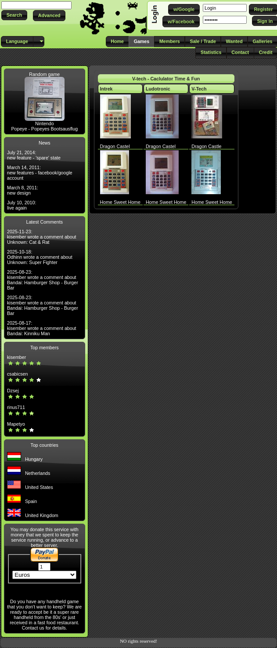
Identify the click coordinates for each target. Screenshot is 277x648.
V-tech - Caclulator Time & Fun (166, 78)
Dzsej (13, 390)
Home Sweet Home (120, 202)
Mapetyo (16, 424)
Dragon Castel (115, 146)
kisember (16, 357)
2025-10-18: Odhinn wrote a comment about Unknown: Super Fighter (39, 257)
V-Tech (198, 88)
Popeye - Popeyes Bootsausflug (44, 128)
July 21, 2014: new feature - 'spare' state (34, 155)
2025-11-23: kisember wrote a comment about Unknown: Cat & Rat (41, 237)
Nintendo (44, 123)
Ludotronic (158, 88)
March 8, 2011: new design (22, 190)
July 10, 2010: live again (21, 205)
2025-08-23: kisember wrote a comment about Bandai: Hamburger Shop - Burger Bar (42, 279)
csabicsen (17, 373)
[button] (14, 15)
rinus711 (16, 407)
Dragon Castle (206, 146)
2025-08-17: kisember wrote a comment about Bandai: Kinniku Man (41, 328)
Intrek (106, 88)
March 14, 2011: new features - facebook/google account (39, 173)
